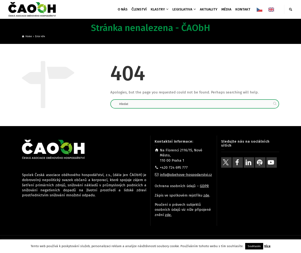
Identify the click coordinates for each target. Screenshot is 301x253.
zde (206, 195)
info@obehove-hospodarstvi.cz (186, 174)
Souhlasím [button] (254, 246)
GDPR (204, 186)
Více (267, 246)
